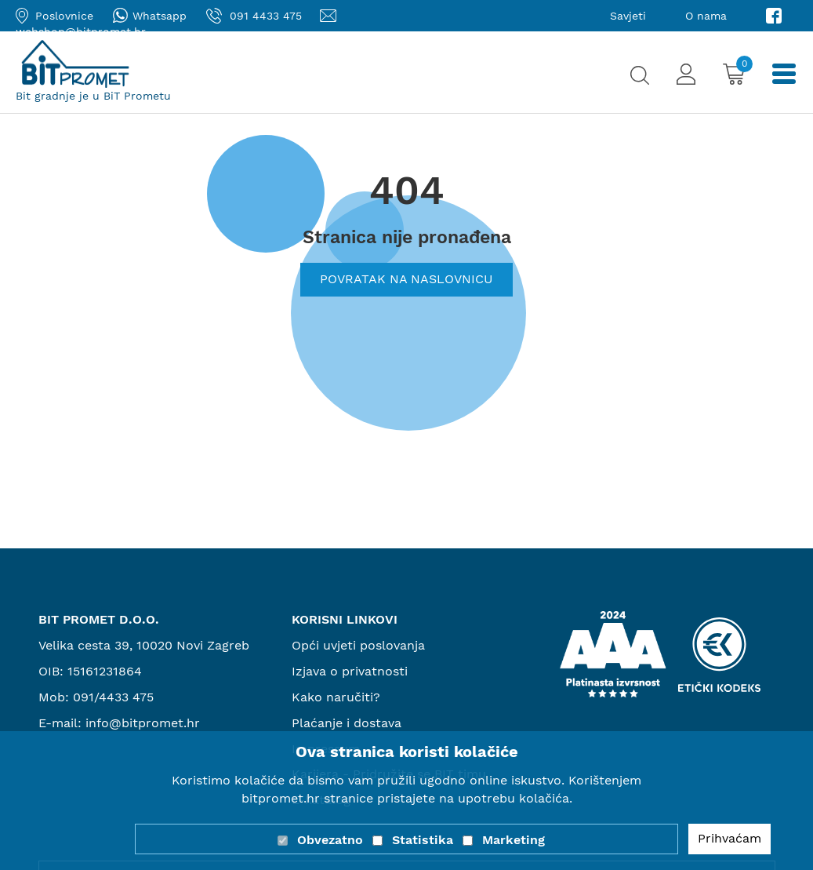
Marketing (513, 839)
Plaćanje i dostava (346, 722)
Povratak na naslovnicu (406, 278)
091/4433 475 (113, 697)
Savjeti (628, 15)
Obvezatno (330, 839)
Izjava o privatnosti (350, 671)
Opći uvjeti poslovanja (358, 645)
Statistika (422, 839)
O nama (706, 15)
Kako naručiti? (336, 697)
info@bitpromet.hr (142, 722)
